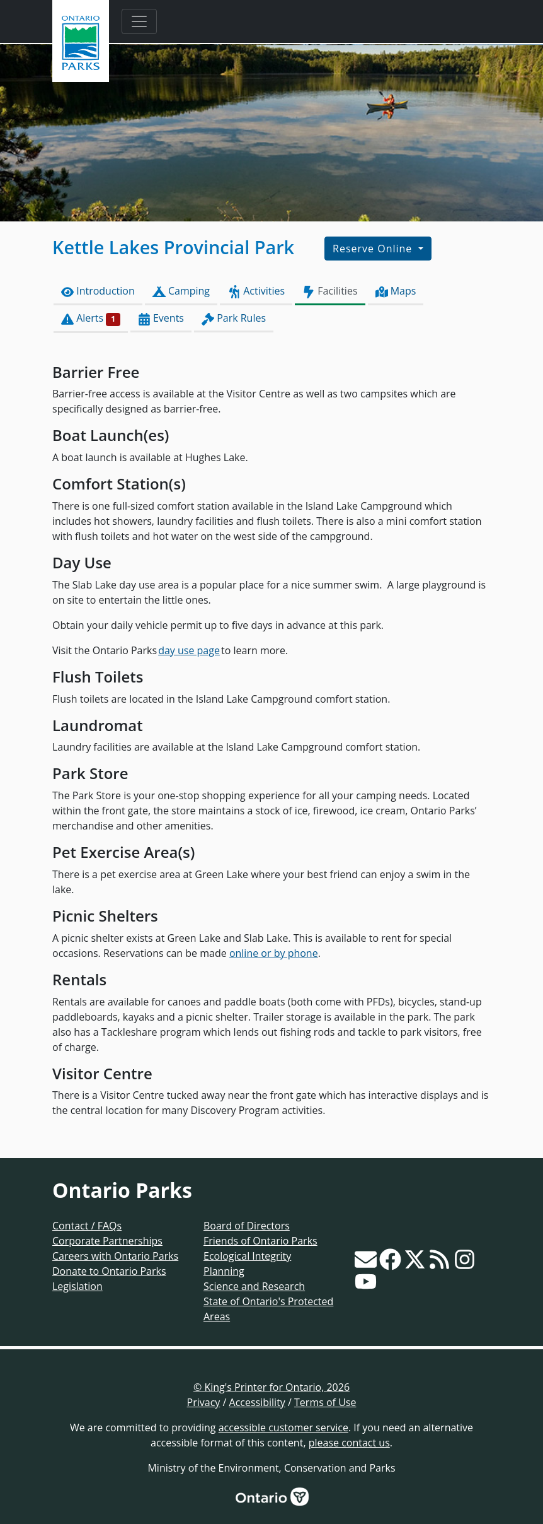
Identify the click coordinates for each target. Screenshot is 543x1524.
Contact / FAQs (87, 1226)
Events (161, 318)
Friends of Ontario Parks (260, 1241)
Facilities (329, 291)
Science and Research (254, 1286)
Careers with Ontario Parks (115, 1256)
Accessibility (257, 1402)
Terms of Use (325, 1402)
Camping (181, 291)
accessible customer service (283, 1427)
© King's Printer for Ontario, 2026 (271, 1387)
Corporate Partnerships (107, 1241)
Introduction (98, 291)
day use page (189, 650)
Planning (223, 1271)
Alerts (90, 318)
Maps (395, 291)
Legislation (77, 1286)
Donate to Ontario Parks (109, 1271)
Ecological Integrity (247, 1256)
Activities (256, 291)
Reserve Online (374, 248)
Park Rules (234, 318)
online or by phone (273, 953)
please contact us (349, 1443)
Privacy (203, 1402)
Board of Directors (246, 1226)
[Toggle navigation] (139, 21)
